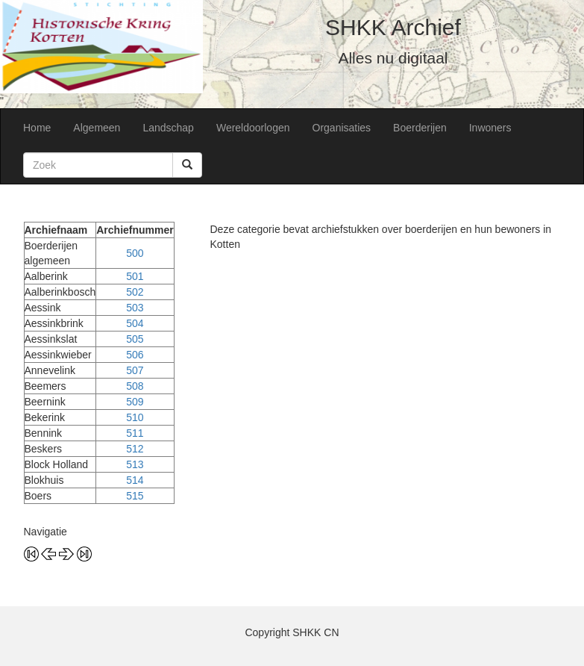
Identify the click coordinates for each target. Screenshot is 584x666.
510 (134, 417)
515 (134, 496)
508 (134, 386)
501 (134, 276)
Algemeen (96, 128)
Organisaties (342, 128)
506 (134, 355)
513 (134, 464)
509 (134, 402)
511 (134, 433)
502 (134, 292)
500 (134, 253)
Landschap (168, 128)
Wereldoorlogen (253, 128)
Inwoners (490, 128)
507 (134, 370)
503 (134, 308)
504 (134, 323)
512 (134, 449)
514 (134, 480)
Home (37, 128)
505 (134, 339)
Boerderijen (420, 128)
